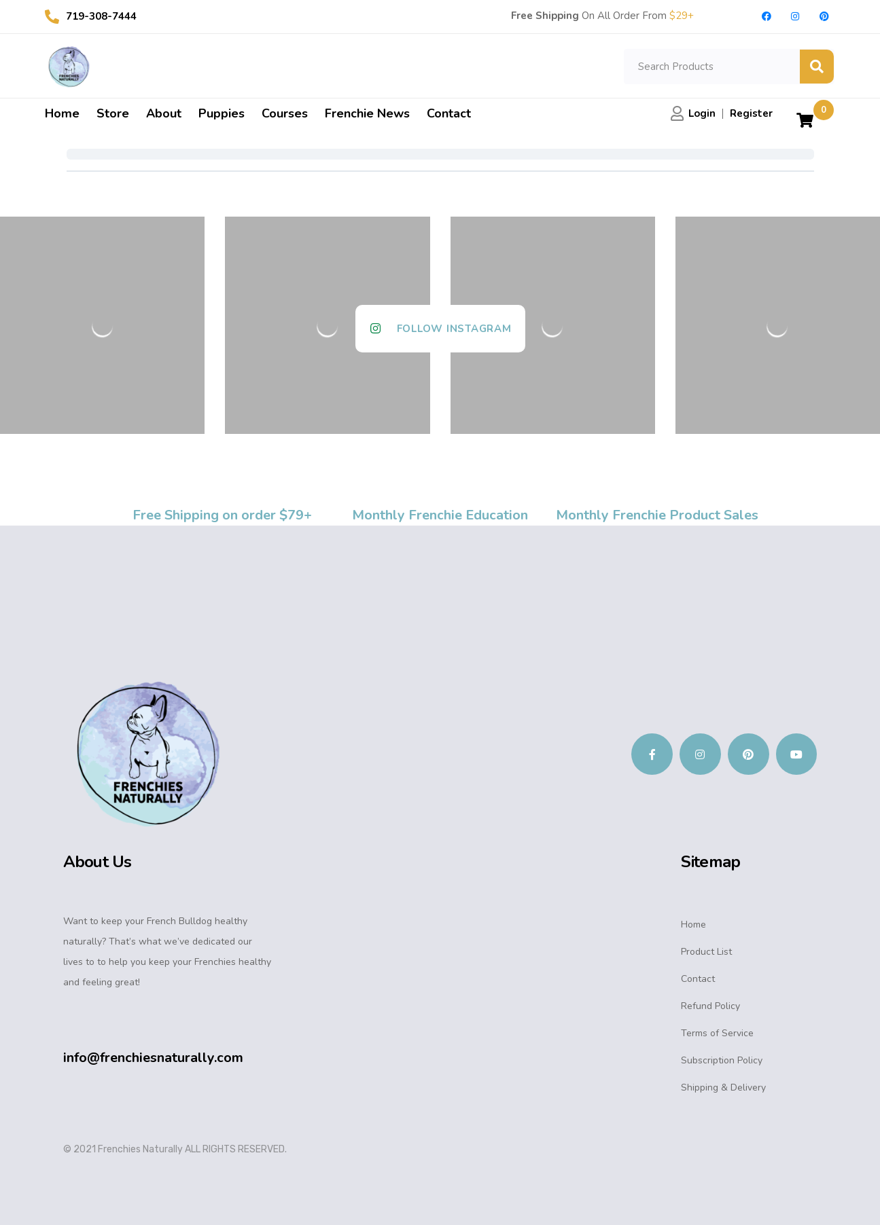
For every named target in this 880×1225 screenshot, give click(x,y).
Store (112, 113)
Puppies (221, 113)
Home (62, 113)
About (163, 113)
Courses (285, 113)
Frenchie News (367, 113)
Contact (449, 113)
